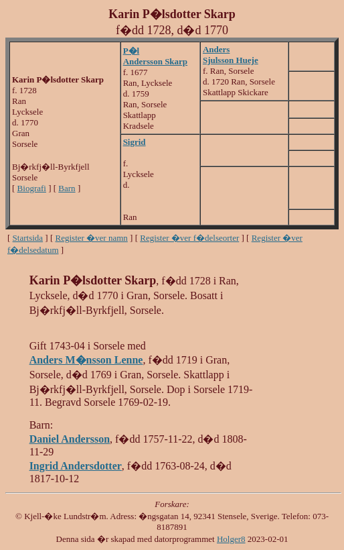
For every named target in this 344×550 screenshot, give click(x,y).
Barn (66, 188)
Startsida (28, 238)
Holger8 (231, 539)
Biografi (31, 188)
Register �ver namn (92, 238)
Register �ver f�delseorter (189, 238)
